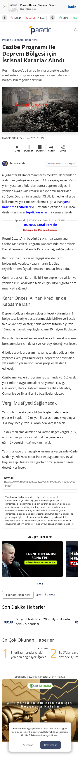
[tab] (37, 584)
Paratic (6, 40)
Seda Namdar (18, 163)
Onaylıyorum (50, 745)
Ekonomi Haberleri (25, 40)
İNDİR (72, 7)
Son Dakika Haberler (23, 607)
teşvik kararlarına (39, 212)
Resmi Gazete (45, 594)
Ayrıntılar (28, 745)
